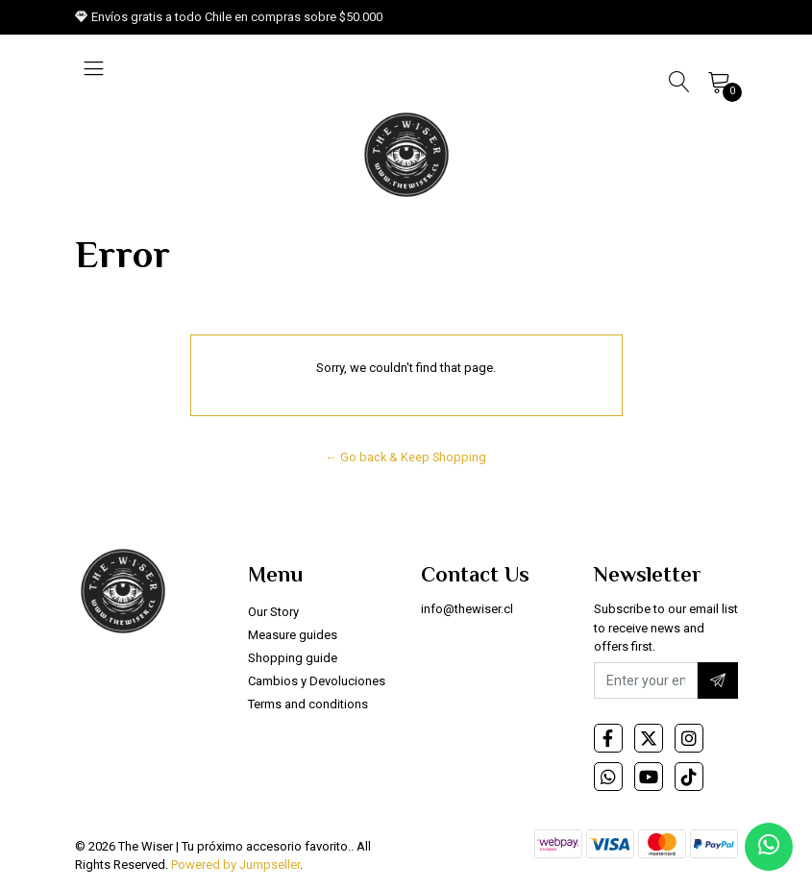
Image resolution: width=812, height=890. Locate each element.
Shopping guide (292, 658)
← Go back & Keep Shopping (406, 457)
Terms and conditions (308, 704)
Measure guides (292, 635)
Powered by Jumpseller (235, 864)
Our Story (273, 612)
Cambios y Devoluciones (316, 681)
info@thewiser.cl (467, 609)
